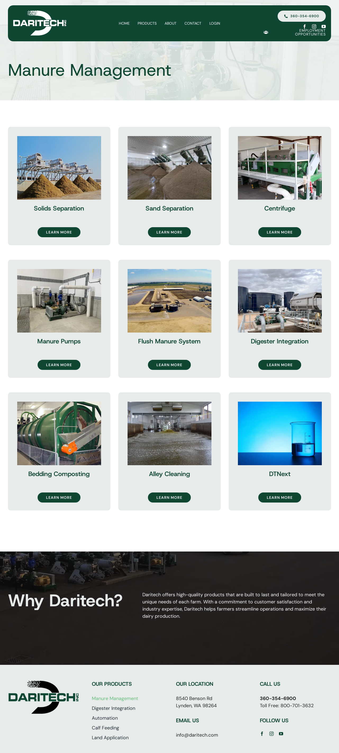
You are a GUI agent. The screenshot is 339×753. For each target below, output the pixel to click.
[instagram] (314, 26)
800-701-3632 (297, 705)
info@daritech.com (197, 735)
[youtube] (324, 26)
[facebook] (304, 26)
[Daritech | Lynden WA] (39, 13)
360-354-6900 (278, 698)
